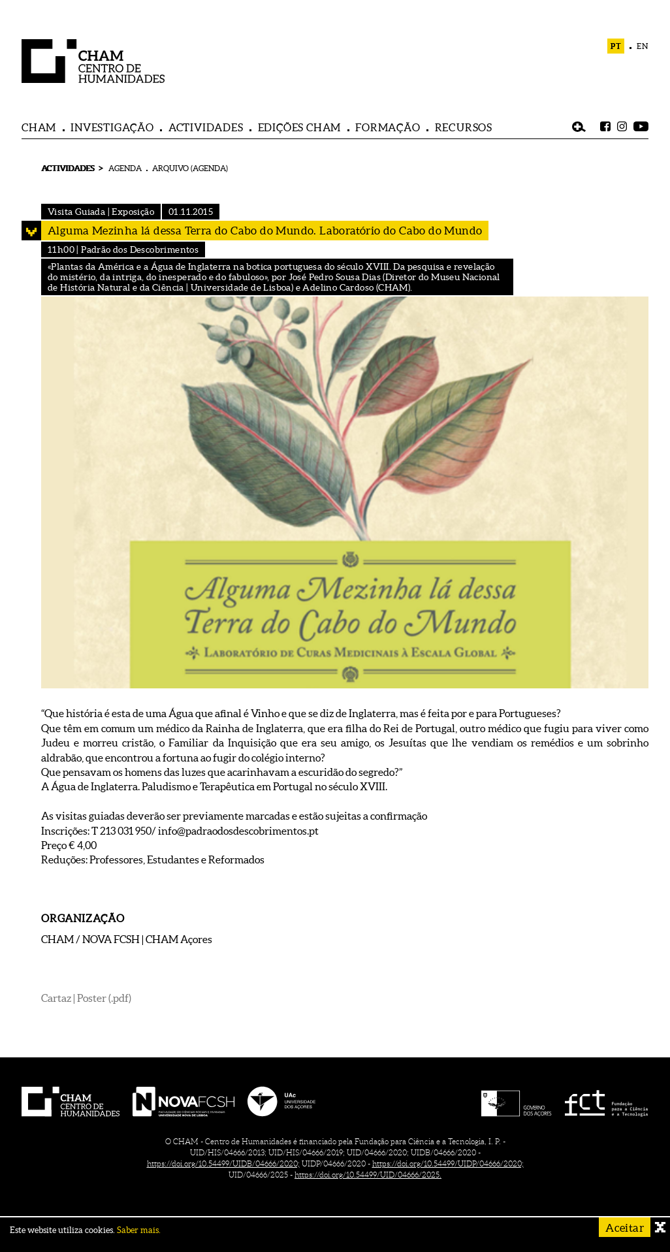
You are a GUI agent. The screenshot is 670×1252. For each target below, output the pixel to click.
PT (616, 46)
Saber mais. (139, 1230)
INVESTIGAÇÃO (112, 127)
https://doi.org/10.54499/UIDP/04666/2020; (448, 1163)
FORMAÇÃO (387, 127)
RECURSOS (463, 127)
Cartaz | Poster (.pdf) (86, 998)
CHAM (39, 127)
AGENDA (125, 168)
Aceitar (624, 1227)
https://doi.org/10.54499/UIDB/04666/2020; (223, 1163)
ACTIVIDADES (206, 127)
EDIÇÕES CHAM (300, 127)
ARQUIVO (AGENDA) (190, 168)
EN (642, 46)
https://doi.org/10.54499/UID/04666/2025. (368, 1174)
